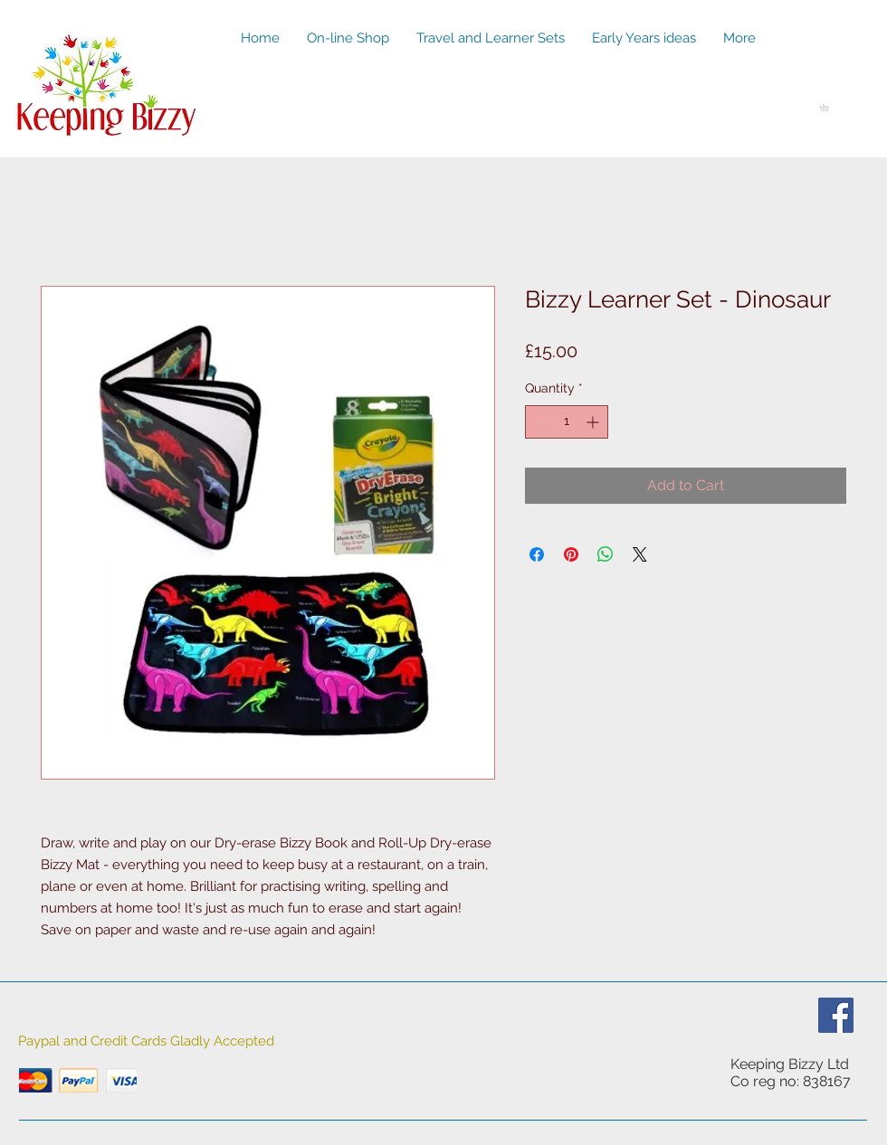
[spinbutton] (566, 422)
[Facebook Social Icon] (836, 1015)
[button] (827, 107)
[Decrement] (539, 422)
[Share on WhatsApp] (605, 554)
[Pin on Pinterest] (571, 554)
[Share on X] (640, 554)
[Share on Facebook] (537, 554)
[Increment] (594, 422)
